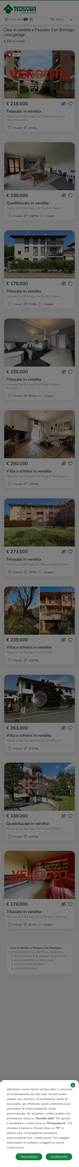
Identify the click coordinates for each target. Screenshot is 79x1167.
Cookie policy (15, 1147)
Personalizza (29, 1157)
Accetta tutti (59, 1157)
